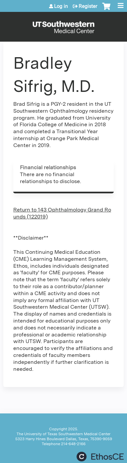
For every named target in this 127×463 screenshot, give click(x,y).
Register (88, 6)
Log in (61, 6)
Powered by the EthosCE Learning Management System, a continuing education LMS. (100, 456)
